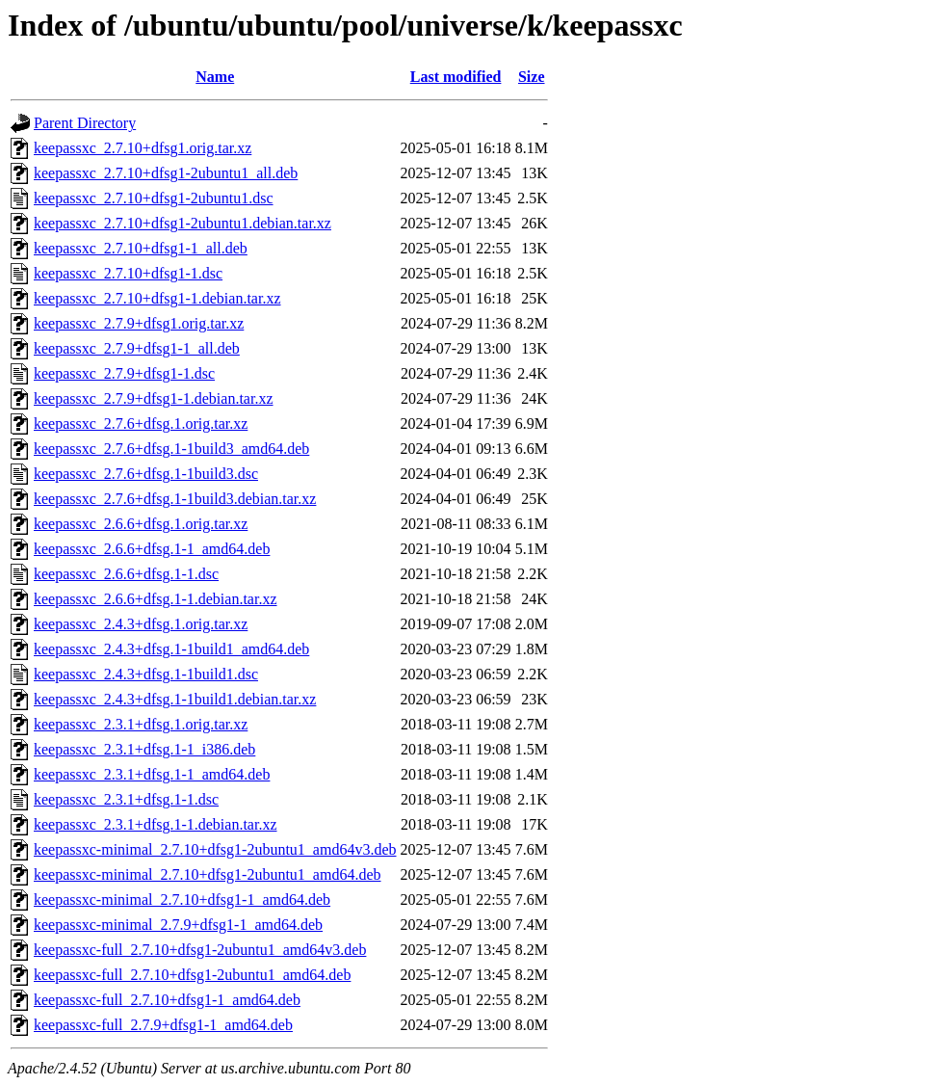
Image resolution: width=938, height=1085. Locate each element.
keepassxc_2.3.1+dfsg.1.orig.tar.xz (141, 724)
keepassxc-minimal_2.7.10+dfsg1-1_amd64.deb (182, 899)
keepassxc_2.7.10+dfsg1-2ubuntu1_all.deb (166, 173)
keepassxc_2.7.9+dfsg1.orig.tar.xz (139, 323)
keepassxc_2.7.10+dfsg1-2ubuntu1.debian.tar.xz (182, 223)
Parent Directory (85, 123)
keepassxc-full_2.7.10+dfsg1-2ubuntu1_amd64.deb (192, 974)
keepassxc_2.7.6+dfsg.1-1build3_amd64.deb (171, 448)
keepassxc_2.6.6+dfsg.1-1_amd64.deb (152, 549)
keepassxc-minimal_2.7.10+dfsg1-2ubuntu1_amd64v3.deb (215, 849)
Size (531, 76)
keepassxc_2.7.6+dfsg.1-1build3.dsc (146, 473)
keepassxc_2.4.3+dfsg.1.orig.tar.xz (141, 624)
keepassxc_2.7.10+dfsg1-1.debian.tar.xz (157, 298)
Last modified (456, 76)
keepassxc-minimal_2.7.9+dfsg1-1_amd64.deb (178, 924)
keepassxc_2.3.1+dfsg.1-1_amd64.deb (152, 774)
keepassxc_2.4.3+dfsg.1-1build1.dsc (146, 674)
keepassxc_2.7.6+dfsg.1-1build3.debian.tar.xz (175, 498)
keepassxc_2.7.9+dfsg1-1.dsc (124, 373)
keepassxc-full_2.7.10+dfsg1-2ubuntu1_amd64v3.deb (200, 949)
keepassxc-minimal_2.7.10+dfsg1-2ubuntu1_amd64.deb (207, 874)
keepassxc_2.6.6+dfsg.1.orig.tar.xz (141, 524)
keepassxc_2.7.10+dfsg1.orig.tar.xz (142, 148)
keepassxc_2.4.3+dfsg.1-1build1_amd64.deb (171, 649)
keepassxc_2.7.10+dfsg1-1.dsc (128, 273)
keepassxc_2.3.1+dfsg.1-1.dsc (126, 799)
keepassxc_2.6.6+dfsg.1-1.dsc (126, 574)
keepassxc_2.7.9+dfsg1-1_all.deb (137, 348)
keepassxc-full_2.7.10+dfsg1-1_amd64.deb (167, 1000)
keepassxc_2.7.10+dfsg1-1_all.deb (141, 248)
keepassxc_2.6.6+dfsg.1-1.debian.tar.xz (155, 599)
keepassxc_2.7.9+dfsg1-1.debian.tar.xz (154, 398)
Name (214, 76)
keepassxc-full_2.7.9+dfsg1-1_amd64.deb (163, 1025)
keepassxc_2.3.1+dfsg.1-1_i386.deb (144, 749)
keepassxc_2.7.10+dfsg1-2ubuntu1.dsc (154, 198)
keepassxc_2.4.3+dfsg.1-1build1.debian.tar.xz (175, 699)
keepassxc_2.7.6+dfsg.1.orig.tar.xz (141, 423)
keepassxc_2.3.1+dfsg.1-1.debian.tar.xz (155, 824)
